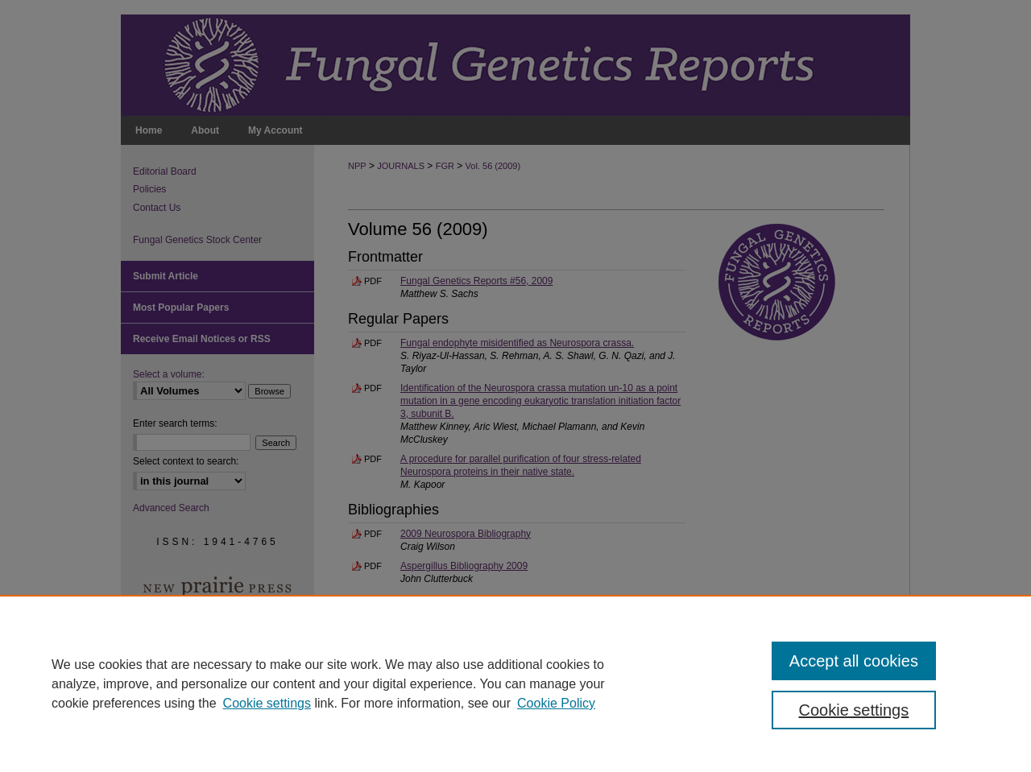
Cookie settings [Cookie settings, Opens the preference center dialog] (854, 710)
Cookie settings (267, 703)
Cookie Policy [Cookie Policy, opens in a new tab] (556, 703)
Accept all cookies (853, 661)
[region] (515, 683)
